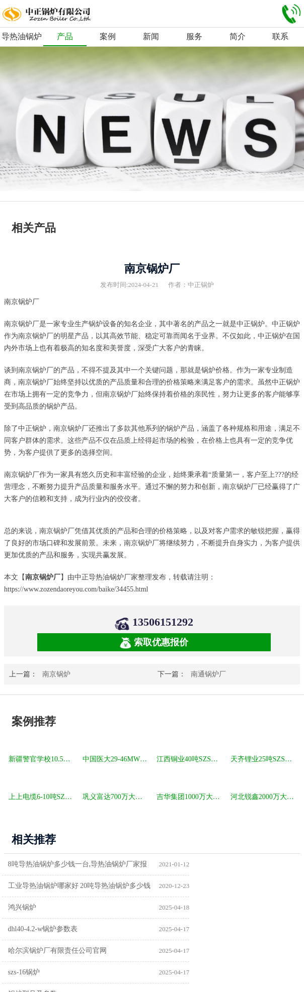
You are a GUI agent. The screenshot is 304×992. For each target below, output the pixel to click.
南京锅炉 (56, 674)
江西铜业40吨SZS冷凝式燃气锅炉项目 (190, 759)
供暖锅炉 (177, 929)
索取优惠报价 (154, 643)
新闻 (151, 36)
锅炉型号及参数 (35, 929)
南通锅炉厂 (208, 674)
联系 (280, 36)
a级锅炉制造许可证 (40, 950)
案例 (108, 36)
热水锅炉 (177, 950)
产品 (65, 36)
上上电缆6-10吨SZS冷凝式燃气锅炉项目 (42, 797)
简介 (238, 36)
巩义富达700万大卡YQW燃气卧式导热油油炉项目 (116, 797)
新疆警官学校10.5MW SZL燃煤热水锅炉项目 (42, 759)
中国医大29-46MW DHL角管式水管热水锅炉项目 (116, 759)
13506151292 (162, 622)
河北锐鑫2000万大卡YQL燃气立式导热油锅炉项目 (264, 797)
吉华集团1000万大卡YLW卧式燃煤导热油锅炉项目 (190, 797)
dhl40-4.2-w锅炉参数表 (198, 885)
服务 (194, 36)
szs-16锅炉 (179, 907)
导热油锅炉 (22, 36)
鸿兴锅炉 (25, 885)
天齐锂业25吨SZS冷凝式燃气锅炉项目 (264, 759)
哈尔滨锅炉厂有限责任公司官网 (60, 907)
